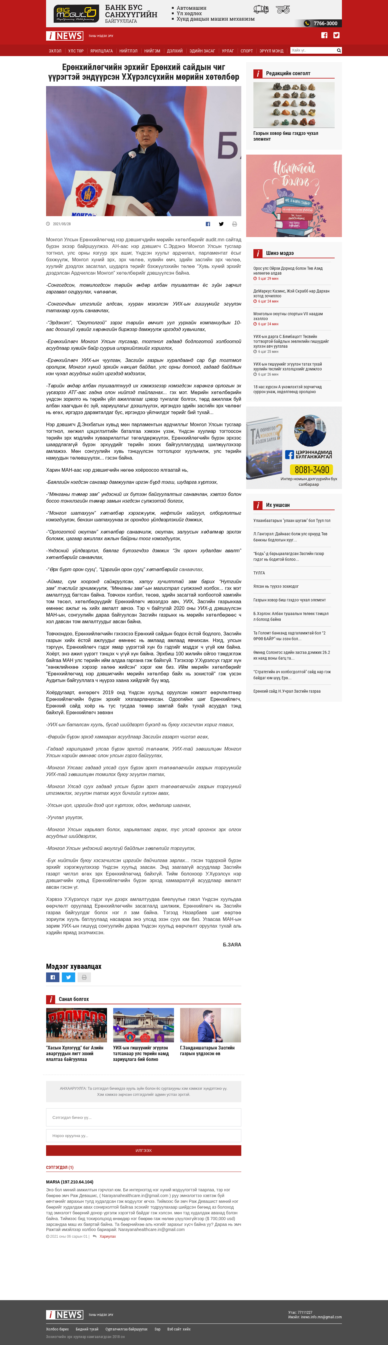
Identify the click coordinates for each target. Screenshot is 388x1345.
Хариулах (108, 1236)
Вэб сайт (174, 1329)
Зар (157, 1329)
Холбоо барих (57, 1329)
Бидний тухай (87, 1329)
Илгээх (143, 1150)
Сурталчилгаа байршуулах (126, 1329)
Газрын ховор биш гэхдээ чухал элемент (285, 136)
